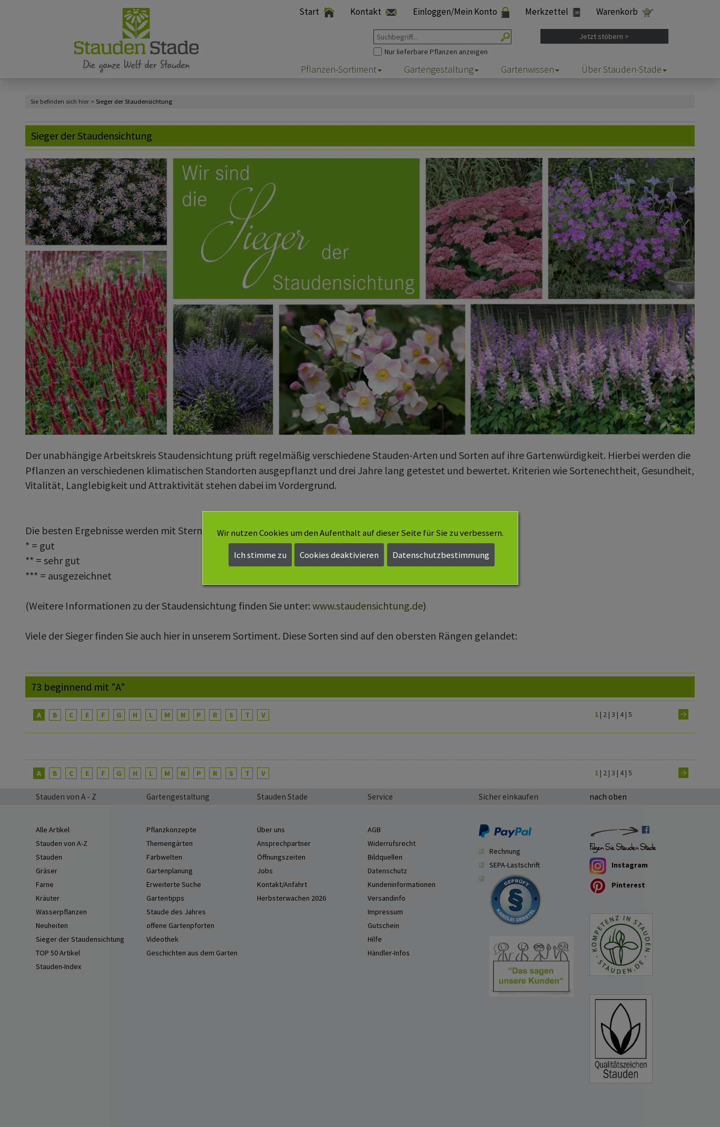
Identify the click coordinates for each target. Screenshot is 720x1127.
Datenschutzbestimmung (440, 555)
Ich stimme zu (260, 555)
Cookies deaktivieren (339, 555)
